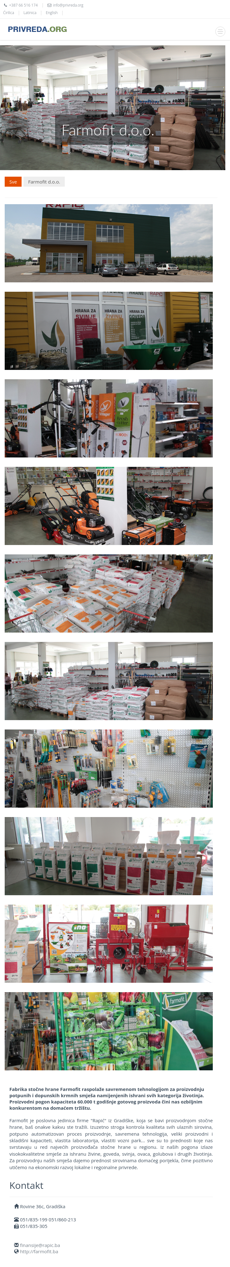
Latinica (29, 12)
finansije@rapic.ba (40, 1245)
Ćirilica (8, 12)
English (52, 12)
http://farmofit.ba (39, 1251)
